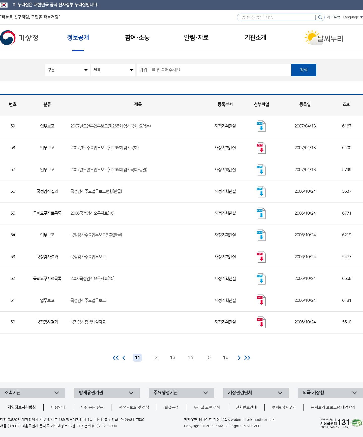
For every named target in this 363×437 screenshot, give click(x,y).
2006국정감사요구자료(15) (92, 278)
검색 (304, 70)
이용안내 (58, 407)
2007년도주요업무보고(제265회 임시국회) (104, 148)
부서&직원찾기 (284, 407)
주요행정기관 (166, 392)
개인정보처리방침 (22, 407)
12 (155, 357)
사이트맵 (333, 17)
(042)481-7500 (131, 420)
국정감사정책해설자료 (88, 322)
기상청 (19, 37)
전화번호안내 (246, 407)
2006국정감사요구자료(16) (92, 213)
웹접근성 (171, 407)
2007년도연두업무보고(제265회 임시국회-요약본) (110, 126)
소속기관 (13, 392)
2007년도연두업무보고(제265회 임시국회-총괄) (108, 169)
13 (172, 357)
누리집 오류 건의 (207, 407)
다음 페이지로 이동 (238, 357)
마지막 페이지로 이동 (247, 357)
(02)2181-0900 (104, 426)
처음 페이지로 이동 (116, 357)
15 (208, 357)
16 (225, 357)
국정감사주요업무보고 (88, 257)
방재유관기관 (91, 392)
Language (351, 17)
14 (190, 357)
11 (137, 357)
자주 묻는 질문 (92, 407)
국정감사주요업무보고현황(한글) (96, 191)
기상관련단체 (240, 392)
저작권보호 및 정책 (134, 407)
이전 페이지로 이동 (124, 357)
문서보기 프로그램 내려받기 (333, 407)
